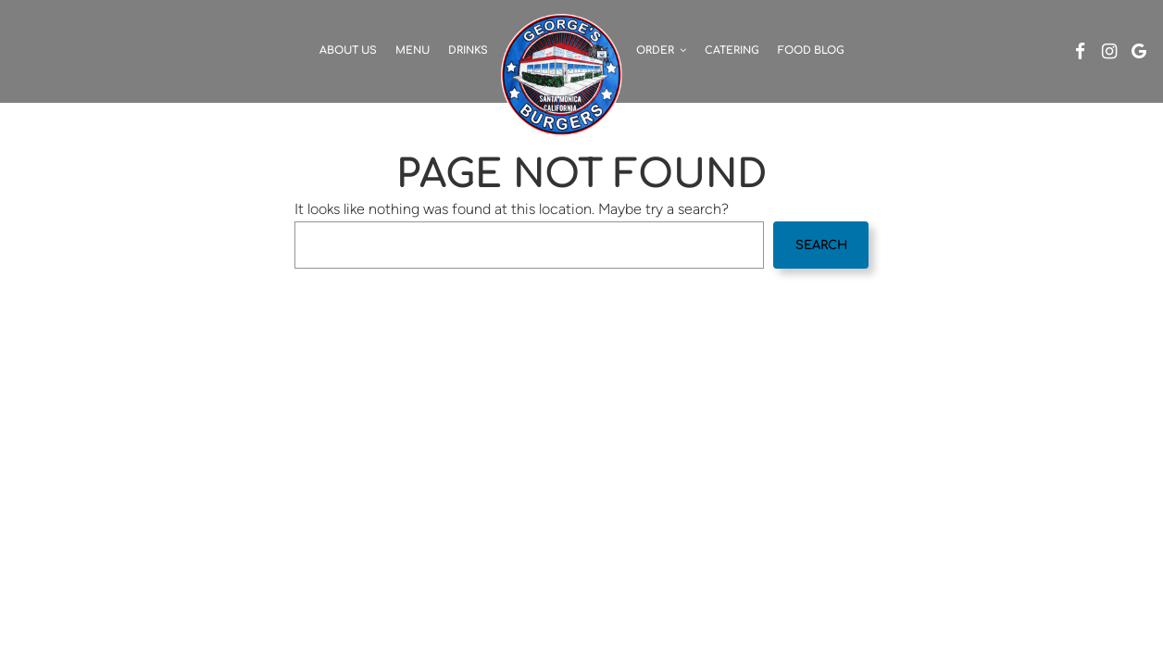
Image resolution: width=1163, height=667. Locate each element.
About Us (348, 50)
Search (821, 245)
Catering (732, 50)
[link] (562, 74)
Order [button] (661, 50)
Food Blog (811, 50)
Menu (412, 50)
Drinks (468, 50)
